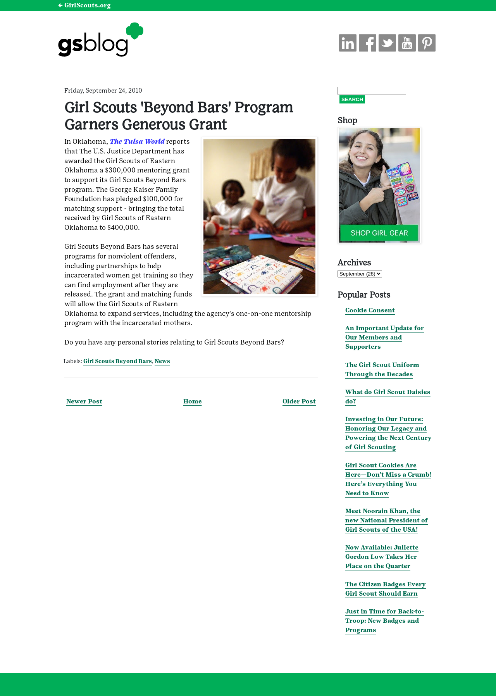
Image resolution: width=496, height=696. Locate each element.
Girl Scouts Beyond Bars (117, 361)
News (162, 361)
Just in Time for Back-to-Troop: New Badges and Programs (384, 621)
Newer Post (84, 401)
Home (192, 401)
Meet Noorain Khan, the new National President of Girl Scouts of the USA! (386, 520)
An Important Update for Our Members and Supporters (384, 337)
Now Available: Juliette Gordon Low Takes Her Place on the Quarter (381, 557)
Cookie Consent (370, 310)
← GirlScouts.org (84, 5)
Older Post (299, 401)
